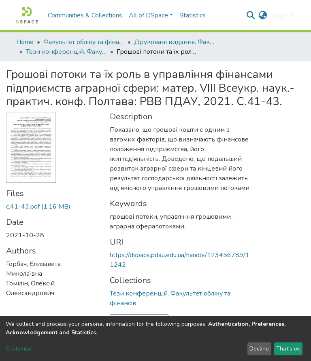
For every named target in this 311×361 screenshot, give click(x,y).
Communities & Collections (85, 15)
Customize (19, 349)
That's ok (288, 349)
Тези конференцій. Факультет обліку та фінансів (66, 51)
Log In (280, 15)
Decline (259, 349)
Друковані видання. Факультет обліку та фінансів (174, 42)
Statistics (192, 15)
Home (25, 42)
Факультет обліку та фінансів (83, 42)
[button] (263, 15)
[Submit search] (250, 15)
